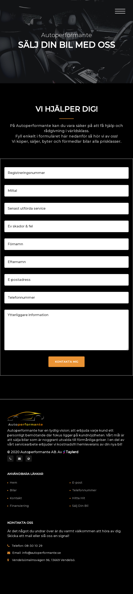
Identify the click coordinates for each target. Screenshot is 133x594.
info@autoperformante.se (41, 553)
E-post (77, 482)
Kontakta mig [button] (66, 361)
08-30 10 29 (33, 546)
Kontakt (16, 498)
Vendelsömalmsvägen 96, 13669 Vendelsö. (43, 560)
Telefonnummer (84, 490)
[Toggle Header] (120, 11)
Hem (13, 482)
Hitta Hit (78, 498)
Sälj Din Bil (80, 506)
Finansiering (19, 506)
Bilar (13, 490)
